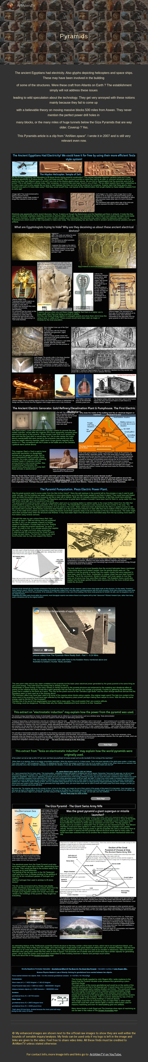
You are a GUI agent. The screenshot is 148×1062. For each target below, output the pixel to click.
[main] (74, 32)
